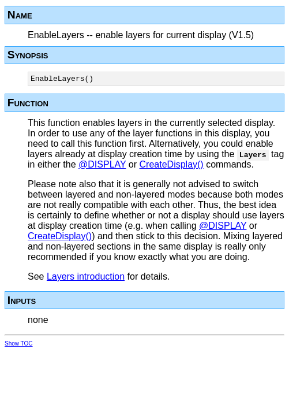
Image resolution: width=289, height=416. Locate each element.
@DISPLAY (102, 166)
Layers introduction (86, 278)
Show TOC (19, 345)
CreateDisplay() (172, 166)
